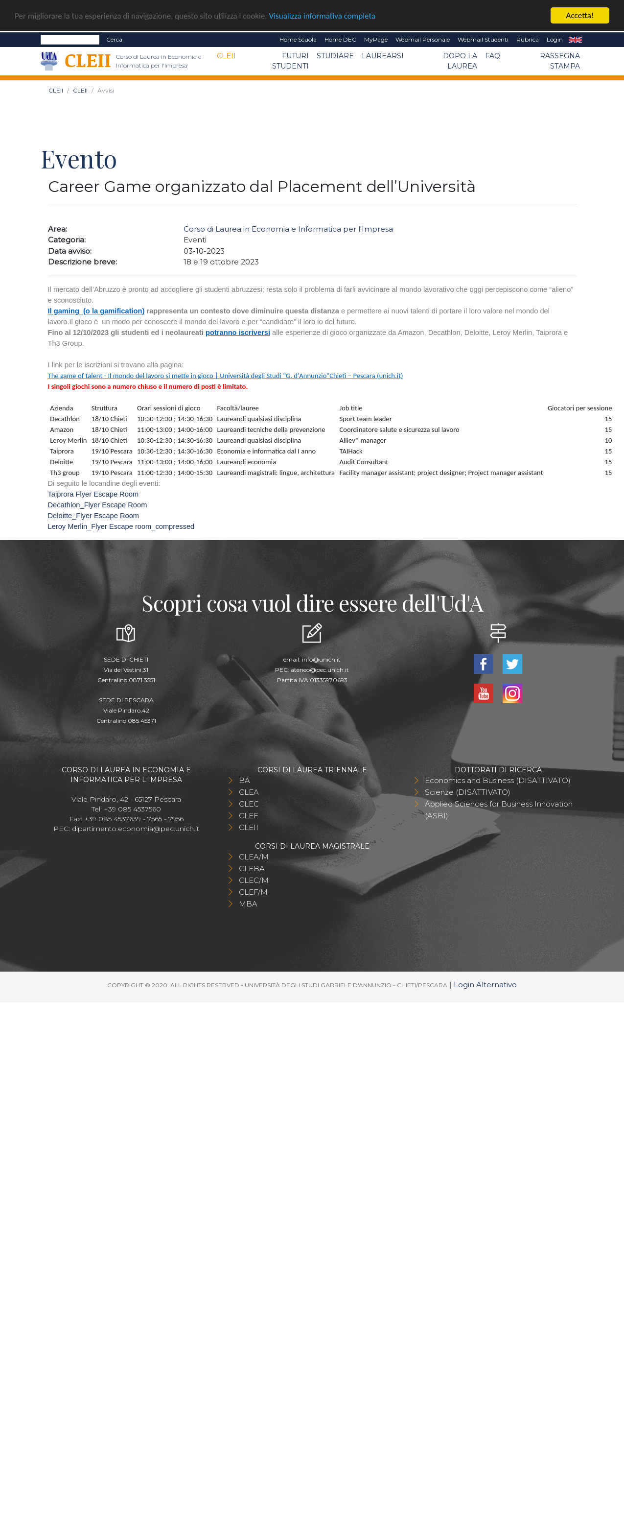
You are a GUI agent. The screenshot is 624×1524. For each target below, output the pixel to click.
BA (244, 780)
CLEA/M (254, 856)
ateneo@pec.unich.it (320, 669)
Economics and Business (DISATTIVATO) (498, 780)
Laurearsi (383, 55)
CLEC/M (254, 880)
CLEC (249, 804)
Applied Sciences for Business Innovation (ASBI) (499, 809)
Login (555, 39)
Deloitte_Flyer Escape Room (93, 516)
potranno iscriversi (238, 332)
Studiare (335, 55)
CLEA (249, 792)
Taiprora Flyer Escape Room (93, 494)
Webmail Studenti (483, 39)
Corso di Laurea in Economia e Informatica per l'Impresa (288, 229)
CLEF (248, 815)
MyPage (376, 39)
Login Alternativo (485, 984)
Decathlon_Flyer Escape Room (97, 505)
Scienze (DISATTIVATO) (467, 792)
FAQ (492, 55)
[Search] (70, 40)
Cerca (114, 39)
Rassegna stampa (560, 61)
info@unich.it (321, 659)
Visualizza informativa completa (322, 16)
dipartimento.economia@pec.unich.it (135, 828)
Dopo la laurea (460, 61)
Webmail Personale (422, 39)
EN (575, 39)
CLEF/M (253, 892)
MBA (248, 903)
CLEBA (252, 868)
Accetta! (580, 15)
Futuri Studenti (290, 61)
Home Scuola (298, 39)
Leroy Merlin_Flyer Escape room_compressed (121, 526)
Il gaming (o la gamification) (96, 311)
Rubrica (527, 39)
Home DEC (340, 39)
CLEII (226, 55)
